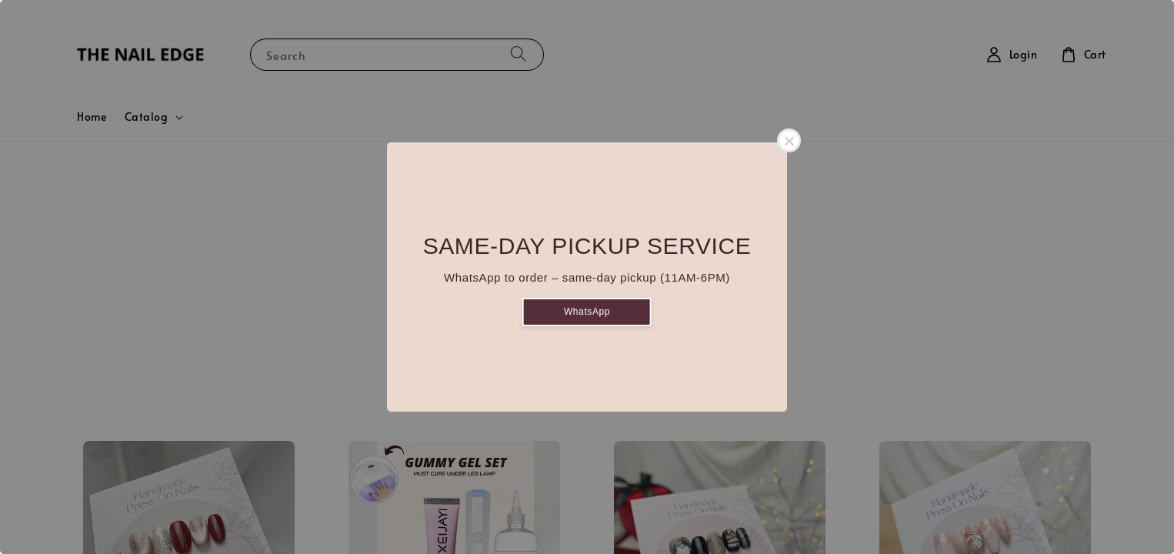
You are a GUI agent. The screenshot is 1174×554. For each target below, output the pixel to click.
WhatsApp (587, 311)
